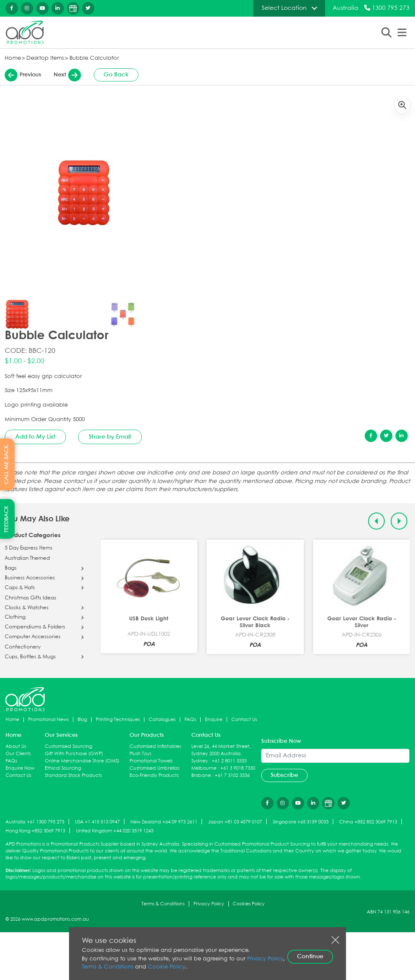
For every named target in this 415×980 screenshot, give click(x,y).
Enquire (213, 719)
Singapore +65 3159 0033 (301, 822)
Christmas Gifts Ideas (30, 598)
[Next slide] (399, 521)
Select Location (284, 8)
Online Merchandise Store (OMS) (82, 761)
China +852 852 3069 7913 (368, 822)
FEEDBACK (6, 519)
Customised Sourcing (68, 746)
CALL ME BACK (6, 464)
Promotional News (48, 719)
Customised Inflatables (155, 746)
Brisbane (201, 775)
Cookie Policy (166, 967)
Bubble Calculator (94, 58)
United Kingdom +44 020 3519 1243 (114, 831)
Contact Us (244, 719)
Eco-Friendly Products (154, 775)
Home (13, 58)
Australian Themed (27, 558)
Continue (310, 957)
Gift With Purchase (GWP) (74, 753)
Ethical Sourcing (63, 768)
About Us (16, 746)
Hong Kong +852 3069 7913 (35, 831)
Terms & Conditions (162, 903)
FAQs (190, 719)
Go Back (116, 75)
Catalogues (162, 719)
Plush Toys (140, 753)
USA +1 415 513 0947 (97, 822)
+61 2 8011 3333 (229, 761)
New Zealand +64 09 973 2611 (163, 822)
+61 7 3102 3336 (232, 775)
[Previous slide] (376, 521)
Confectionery (22, 647)
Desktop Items (45, 58)
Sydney (199, 761)
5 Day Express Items (28, 548)
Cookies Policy (249, 903)
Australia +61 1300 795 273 (35, 822)
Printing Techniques (118, 719)
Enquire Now (20, 768)
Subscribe (284, 775)
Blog (82, 719)
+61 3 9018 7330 (237, 768)
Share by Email (110, 437)
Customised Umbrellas (154, 768)
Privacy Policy (208, 903)
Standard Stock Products (73, 775)
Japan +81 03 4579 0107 (235, 822)
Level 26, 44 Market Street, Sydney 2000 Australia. (221, 750)
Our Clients (18, 753)
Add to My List (35, 437)
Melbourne (203, 768)
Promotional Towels (151, 761)
